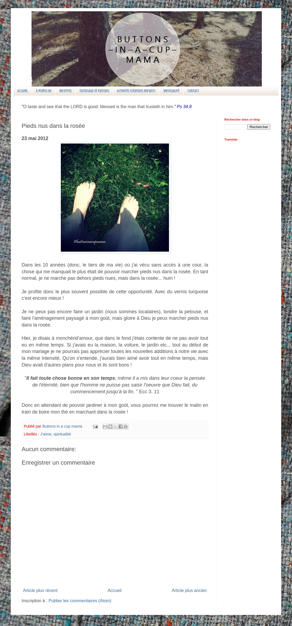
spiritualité (62, 434)
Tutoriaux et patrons (94, 91)
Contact (193, 91)
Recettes (65, 91)
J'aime (45, 434)
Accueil (22, 91)
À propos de (43, 91)
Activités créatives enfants (136, 91)
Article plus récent (40, 590)
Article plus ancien (189, 590)
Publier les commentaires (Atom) (80, 600)
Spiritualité (171, 91)
